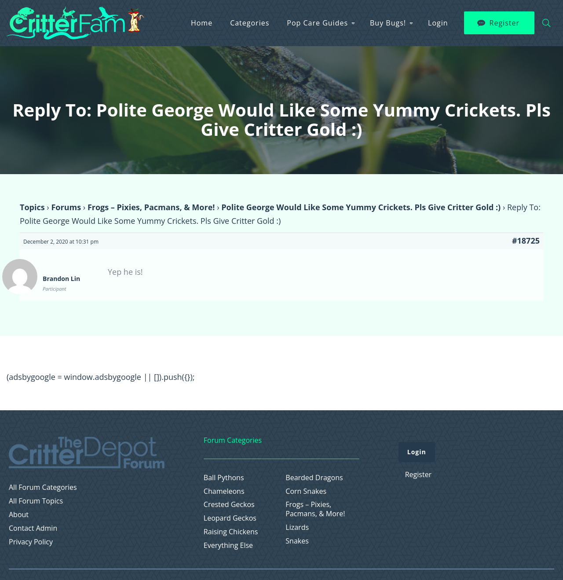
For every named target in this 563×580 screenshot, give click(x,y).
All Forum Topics (36, 501)
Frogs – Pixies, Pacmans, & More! (151, 207)
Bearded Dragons (314, 477)
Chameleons (224, 491)
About (19, 514)
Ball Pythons (224, 477)
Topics (32, 207)
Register (504, 23)
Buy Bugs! (388, 23)
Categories (249, 23)
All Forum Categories (43, 487)
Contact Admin (33, 528)
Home (201, 23)
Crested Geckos (229, 504)
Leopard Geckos (230, 518)
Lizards (297, 527)
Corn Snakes (305, 491)
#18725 (526, 240)
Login (438, 23)
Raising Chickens (231, 531)
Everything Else (228, 545)
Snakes (297, 541)
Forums (66, 207)
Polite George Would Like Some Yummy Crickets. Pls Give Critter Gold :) (361, 207)
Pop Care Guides (317, 23)
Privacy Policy (31, 542)
